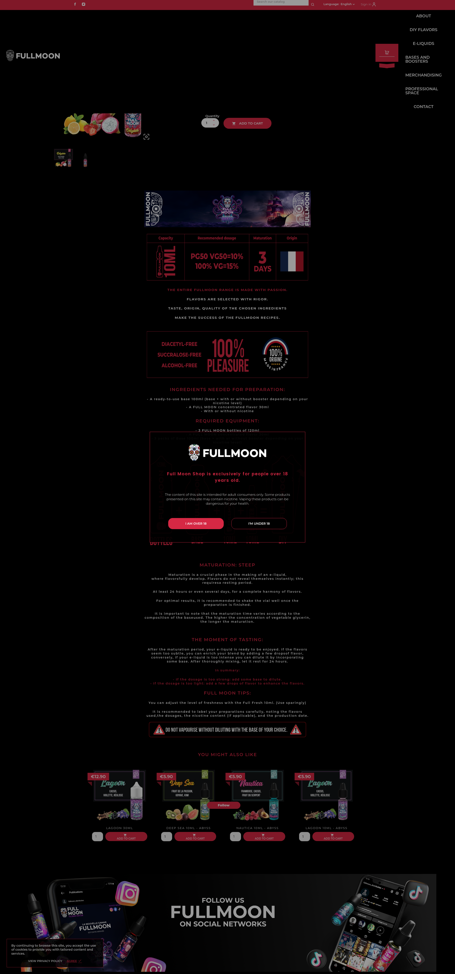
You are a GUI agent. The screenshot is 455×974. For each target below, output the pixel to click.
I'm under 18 (259, 524)
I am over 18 (195, 524)
